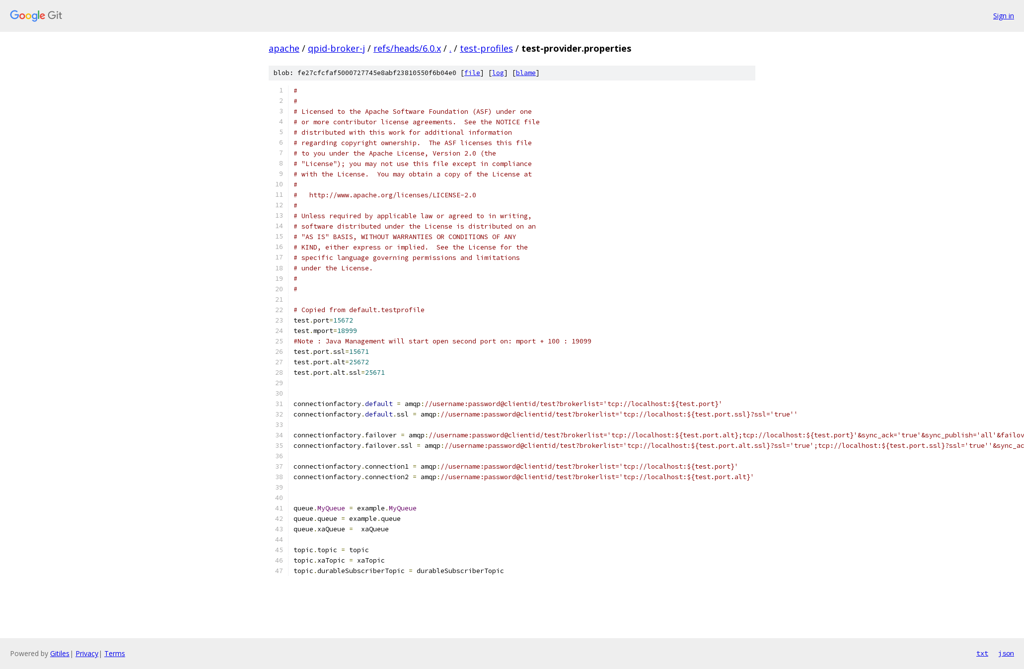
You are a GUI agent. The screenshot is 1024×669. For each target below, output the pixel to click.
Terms (114, 653)
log (498, 73)
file (472, 73)
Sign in (1003, 15)
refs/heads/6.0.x (407, 48)
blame (526, 73)
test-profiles (486, 48)
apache (284, 48)
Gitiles (60, 653)
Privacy (86, 653)
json (1006, 653)
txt (982, 653)
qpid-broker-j (336, 48)
